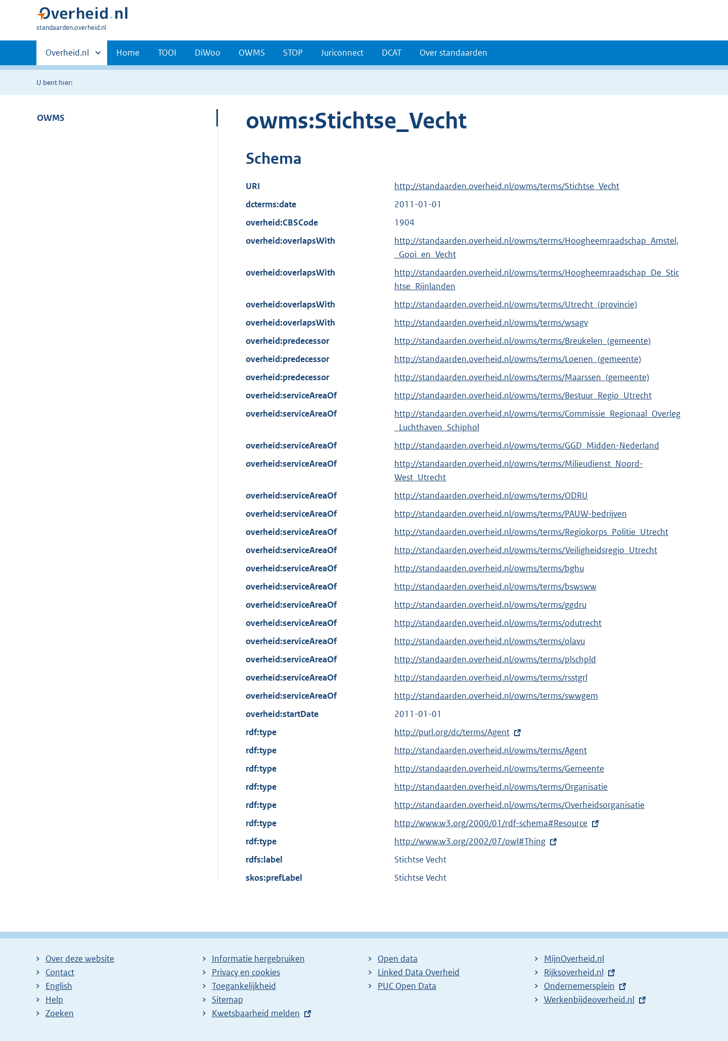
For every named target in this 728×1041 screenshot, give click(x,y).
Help (54, 999)
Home (128, 52)
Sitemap (227, 999)
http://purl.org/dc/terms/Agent (452, 732)
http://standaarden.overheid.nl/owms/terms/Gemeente (499, 768)
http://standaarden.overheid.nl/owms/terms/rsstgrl (490, 677)
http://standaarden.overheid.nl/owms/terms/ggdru (490, 604)
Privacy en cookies (246, 972)
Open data (398, 958)
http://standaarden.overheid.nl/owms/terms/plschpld (495, 659)
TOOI (167, 52)
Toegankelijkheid (244, 985)
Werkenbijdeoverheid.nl (589, 999)
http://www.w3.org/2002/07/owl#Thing (469, 841)
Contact (60, 972)
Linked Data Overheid (419, 972)
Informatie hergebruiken (258, 958)
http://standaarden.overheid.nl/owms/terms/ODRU (491, 495)
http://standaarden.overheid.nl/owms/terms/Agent (490, 750)
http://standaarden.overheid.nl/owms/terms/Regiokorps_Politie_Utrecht (531, 531)
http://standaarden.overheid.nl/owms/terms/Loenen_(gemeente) (517, 359)
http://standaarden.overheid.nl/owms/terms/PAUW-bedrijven (510, 513)
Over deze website (80, 958)
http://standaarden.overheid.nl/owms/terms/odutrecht (498, 622)
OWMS (252, 52)
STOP (293, 52)
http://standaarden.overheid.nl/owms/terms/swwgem (496, 695)
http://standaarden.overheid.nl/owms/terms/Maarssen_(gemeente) (521, 377)
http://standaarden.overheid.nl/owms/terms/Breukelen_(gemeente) (522, 340)
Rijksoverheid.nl (574, 972)
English (59, 985)
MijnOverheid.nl (574, 958)
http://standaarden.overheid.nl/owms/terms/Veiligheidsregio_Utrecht (525, 550)
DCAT (391, 52)
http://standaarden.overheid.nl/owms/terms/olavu (489, 641)
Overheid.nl (67, 55)
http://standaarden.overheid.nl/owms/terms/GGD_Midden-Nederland (526, 445)
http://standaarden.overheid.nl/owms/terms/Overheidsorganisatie (519, 804)
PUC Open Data (407, 985)
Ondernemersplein (579, 985)
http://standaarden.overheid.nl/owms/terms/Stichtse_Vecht (506, 186)
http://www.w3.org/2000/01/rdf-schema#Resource (490, 823)
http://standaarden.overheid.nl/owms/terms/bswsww (495, 586)
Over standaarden (453, 52)
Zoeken (60, 1013)
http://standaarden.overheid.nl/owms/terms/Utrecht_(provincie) (515, 304)
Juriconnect (342, 52)
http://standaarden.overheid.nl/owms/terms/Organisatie (501, 786)
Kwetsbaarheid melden (256, 1013)
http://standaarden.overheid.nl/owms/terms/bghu (489, 568)
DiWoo (207, 52)
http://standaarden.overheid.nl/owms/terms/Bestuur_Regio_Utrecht (523, 395)
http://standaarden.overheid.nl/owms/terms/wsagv (491, 322)
